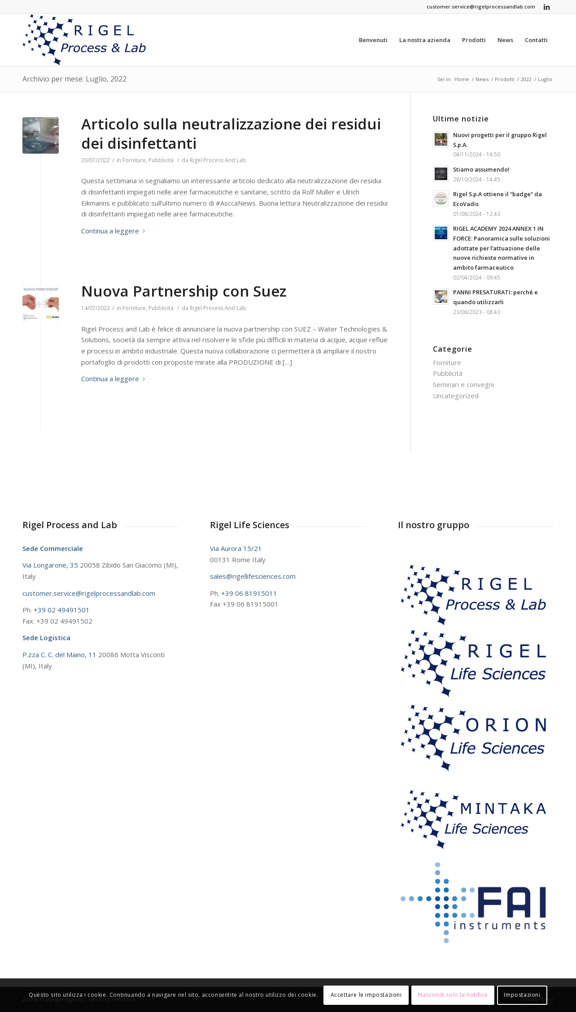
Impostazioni (522, 995)
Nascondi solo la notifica (453, 995)
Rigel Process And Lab (218, 160)
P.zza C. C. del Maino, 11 (60, 654)
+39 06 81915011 (249, 593)
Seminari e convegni (463, 384)
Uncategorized (456, 395)
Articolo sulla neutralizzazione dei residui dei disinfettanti (231, 133)
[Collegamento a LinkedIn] (547, 6)
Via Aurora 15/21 (236, 548)
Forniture (134, 160)
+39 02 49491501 (62, 609)
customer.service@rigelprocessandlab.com (481, 6)
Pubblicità (161, 160)
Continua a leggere (114, 230)
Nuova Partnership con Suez (184, 291)
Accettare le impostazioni (366, 995)
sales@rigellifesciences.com (253, 576)
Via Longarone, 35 (51, 564)
